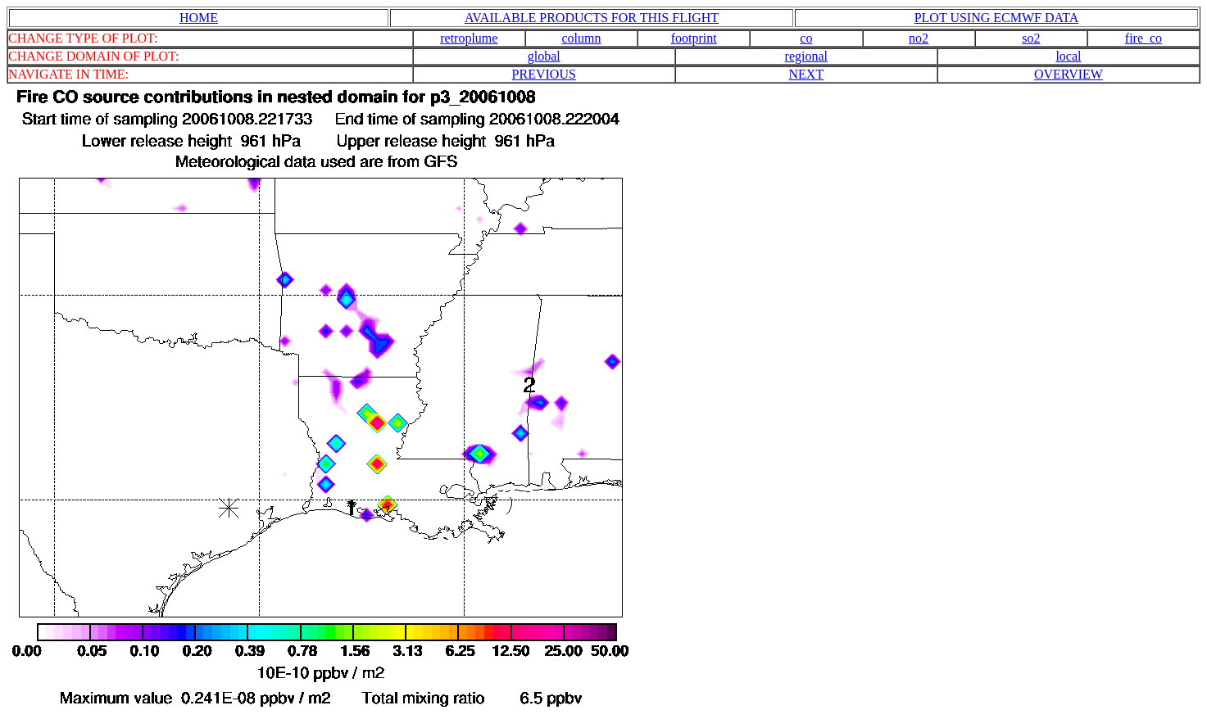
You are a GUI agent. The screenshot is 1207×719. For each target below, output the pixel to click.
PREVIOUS (544, 74)
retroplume (468, 38)
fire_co (1143, 38)
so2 (1031, 38)
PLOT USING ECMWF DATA (996, 18)
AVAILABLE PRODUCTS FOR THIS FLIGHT (592, 18)
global (544, 56)
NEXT (806, 74)
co (806, 38)
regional (806, 56)
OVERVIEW (1068, 74)
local (1068, 56)
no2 (918, 38)
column (581, 38)
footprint (694, 38)
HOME (198, 18)
